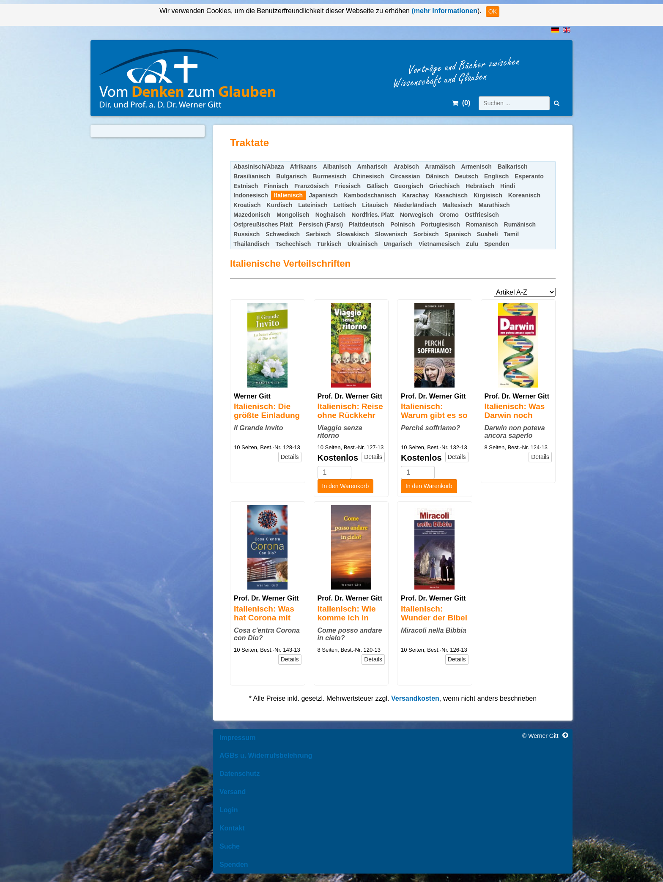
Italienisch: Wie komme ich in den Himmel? (347, 617)
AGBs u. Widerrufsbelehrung (265, 755)
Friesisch (348, 186)
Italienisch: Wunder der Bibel (434, 613)
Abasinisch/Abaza (258, 166)
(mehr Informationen (443, 10)
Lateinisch (312, 205)
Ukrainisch (363, 243)
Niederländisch (415, 205)
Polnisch (402, 224)
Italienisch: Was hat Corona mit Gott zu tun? (264, 617)
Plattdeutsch (366, 224)
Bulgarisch (291, 176)
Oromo (449, 214)
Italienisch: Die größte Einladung (267, 411)
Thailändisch (251, 243)
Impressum (237, 737)
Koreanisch (524, 195)
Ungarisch (398, 243)
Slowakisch (353, 234)
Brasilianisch (251, 176)
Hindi (507, 186)
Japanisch (323, 195)
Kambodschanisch (370, 195)
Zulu (472, 243)
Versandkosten (415, 698)
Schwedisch (283, 234)
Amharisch (372, 166)
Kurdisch (280, 205)
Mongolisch (293, 214)
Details (290, 456)
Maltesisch (457, 205)
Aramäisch (440, 166)
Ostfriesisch (482, 214)
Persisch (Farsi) (321, 224)
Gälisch (377, 186)
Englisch (496, 176)
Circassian (405, 176)
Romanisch (482, 224)
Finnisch (276, 186)
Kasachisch (451, 195)
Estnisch (245, 186)
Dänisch (437, 176)
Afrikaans (303, 166)
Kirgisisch (488, 195)
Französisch (311, 186)
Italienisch (288, 195)
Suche (229, 846)
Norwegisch (416, 214)
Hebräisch (480, 186)
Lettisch (345, 205)
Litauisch (375, 205)
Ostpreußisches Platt (263, 224)
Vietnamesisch (439, 243)
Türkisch (329, 243)
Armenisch (476, 166)
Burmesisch (330, 176)
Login (228, 810)
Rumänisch (520, 224)
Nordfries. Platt (372, 214)
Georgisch (408, 186)
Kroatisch (247, 205)
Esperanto (529, 176)
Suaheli (487, 234)
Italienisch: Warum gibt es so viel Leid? (434, 415)
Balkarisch (513, 166)
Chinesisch (368, 176)
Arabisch (406, 166)
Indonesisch (250, 195)
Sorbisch (426, 234)
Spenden (496, 243)
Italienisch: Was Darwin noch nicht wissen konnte (515, 419)
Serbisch (318, 234)
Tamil (511, 234)
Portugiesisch (440, 224)
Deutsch (466, 176)
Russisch (246, 234)
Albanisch (337, 166)
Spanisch (458, 234)
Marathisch (494, 205)
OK (492, 11)
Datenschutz (239, 773)
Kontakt (232, 828)
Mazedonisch (252, 214)
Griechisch (444, 186)
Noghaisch (330, 214)
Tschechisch (293, 243)
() (461, 102)
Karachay (415, 195)
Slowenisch (391, 234)
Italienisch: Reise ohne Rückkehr (350, 411)
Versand (232, 791)
